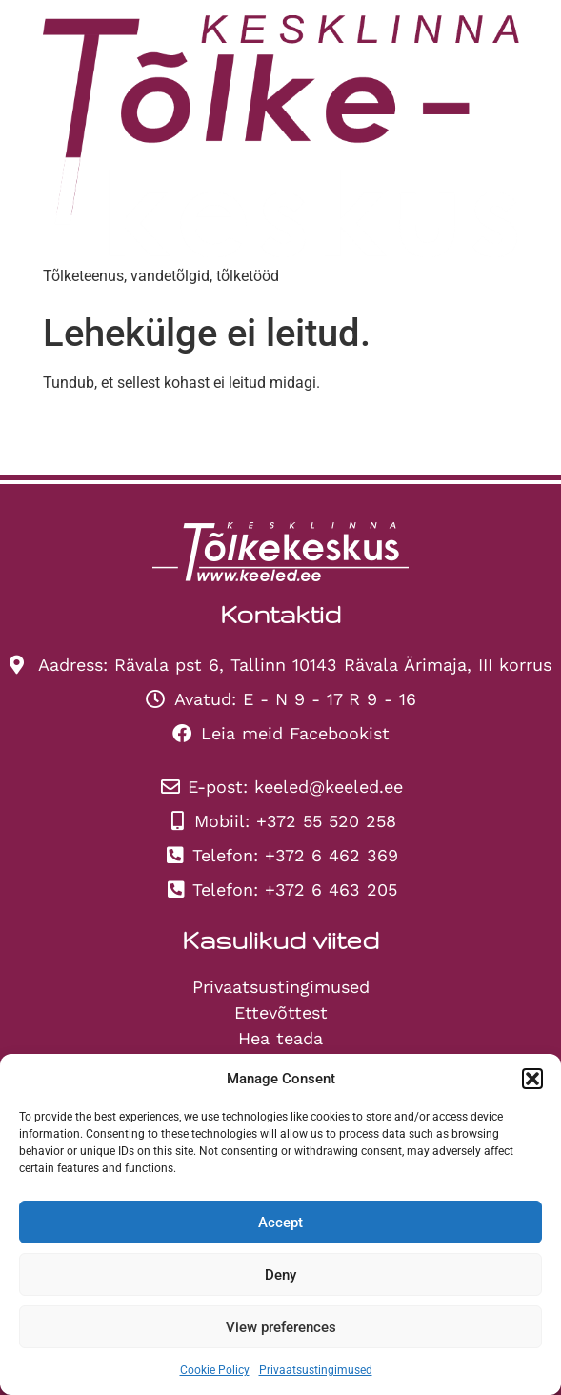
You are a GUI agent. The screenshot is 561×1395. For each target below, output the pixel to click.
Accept (280, 1222)
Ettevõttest (281, 1012)
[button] (532, 1078)
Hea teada (280, 1038)
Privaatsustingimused (315, 1370)
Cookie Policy (215, 1370)
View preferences (281, 1327)
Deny (280, 1275)
